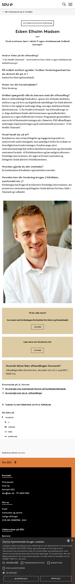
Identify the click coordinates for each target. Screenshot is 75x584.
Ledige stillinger (10, 516)
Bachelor (6, 536)
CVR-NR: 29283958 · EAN (14, 520)
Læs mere (37, 327)
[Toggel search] (64, 4)
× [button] (72, 540)
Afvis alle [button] (55, 578)
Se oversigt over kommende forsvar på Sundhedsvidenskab (34, 388)
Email (8, 432)
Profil (4, 509)
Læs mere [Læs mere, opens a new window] (22, 559)
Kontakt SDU (8, 489)
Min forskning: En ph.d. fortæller (19, 12)
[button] (3, 563)
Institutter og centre (12, 512)
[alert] (37, 560)
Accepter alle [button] (21, 579)
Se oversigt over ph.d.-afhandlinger (22, 393)
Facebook (8, 417)
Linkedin (10, 427)
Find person (8, 482)
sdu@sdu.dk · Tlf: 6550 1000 (15, 493)
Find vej (6, 486)
